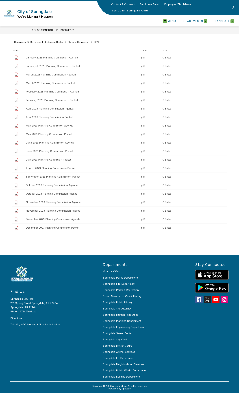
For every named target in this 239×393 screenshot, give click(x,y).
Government (36, 42)
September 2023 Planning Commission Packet (53, 176)
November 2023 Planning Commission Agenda (53, 202)
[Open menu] (169, 21)
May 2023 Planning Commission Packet (49, 134)
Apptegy (126, 388)
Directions (16, 318)
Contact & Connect (123, 4)
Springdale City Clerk (115, 339)
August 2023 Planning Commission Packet (50, 168)
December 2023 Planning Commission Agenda (53, 219)
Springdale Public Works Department (124, 370)
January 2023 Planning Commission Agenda (52, 57)
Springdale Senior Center (118, 333)
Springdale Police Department (120, 277)
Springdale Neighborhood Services (123, 364)
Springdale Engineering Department (124, 327)
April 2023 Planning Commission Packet (49, 117)
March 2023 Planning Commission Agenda (51, 74)
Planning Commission (78, 42)
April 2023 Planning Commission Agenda (50, 108)
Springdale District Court (117, 345)
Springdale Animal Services (119, 351)
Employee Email (149, 4)
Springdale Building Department (121, 376)
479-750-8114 (28, 311)
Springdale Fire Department (119, 283)
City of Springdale (42, 30)
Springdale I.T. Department (118, 358)
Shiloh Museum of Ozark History (122, 296)
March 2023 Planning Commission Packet (50, 83)
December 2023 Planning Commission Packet (52, 227)
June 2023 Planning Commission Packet (49, 151)
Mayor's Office (111, 271)
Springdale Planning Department (122, 320)
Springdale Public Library (118, 302)
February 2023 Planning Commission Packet (52, 100)
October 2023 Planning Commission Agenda (52, 185)
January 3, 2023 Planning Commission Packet (53, 66)
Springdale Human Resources (120, 314)
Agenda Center (55, 42)
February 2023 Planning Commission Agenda (52, 91)
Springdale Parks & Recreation (121, 290)
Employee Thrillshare (177, 4)
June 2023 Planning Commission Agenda (50, 142)
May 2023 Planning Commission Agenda (49, 125)
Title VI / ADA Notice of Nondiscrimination (35, 324)
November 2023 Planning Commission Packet (53, 210)
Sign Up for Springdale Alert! (129, 10)
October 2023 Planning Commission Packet (51, 193)
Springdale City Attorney (117, 308)
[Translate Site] (223, 21)
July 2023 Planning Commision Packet (48, 159)
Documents (67, 30)
